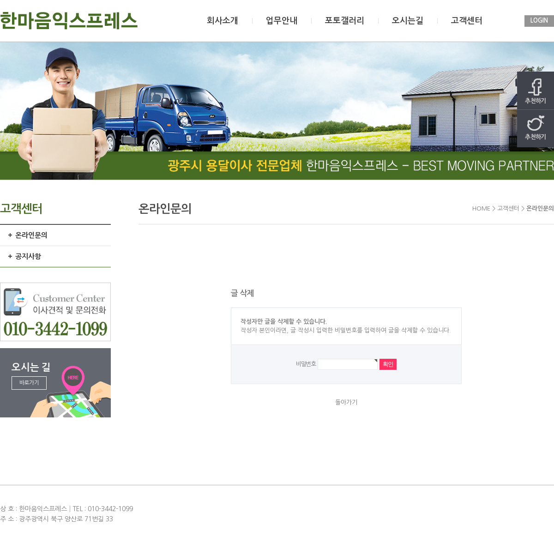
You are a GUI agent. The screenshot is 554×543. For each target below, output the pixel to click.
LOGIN (539, 21)
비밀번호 (306, 364)
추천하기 (535, 91)
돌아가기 (346, 402)
